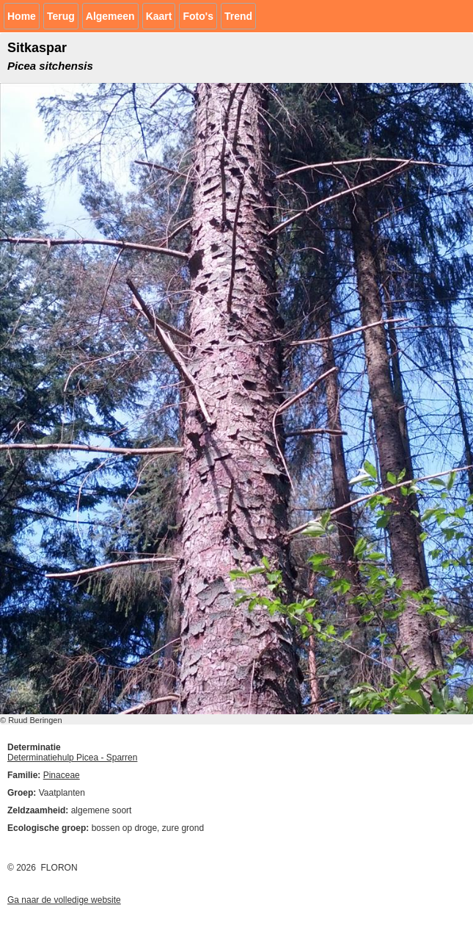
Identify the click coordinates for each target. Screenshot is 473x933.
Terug (61, 16)
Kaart (159, 16)
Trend (238, 16)
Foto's (198, 16)
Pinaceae (61, 775)
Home (21, 16)
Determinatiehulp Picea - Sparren (72, 757)
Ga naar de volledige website (64, 900)
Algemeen (110, 16)
